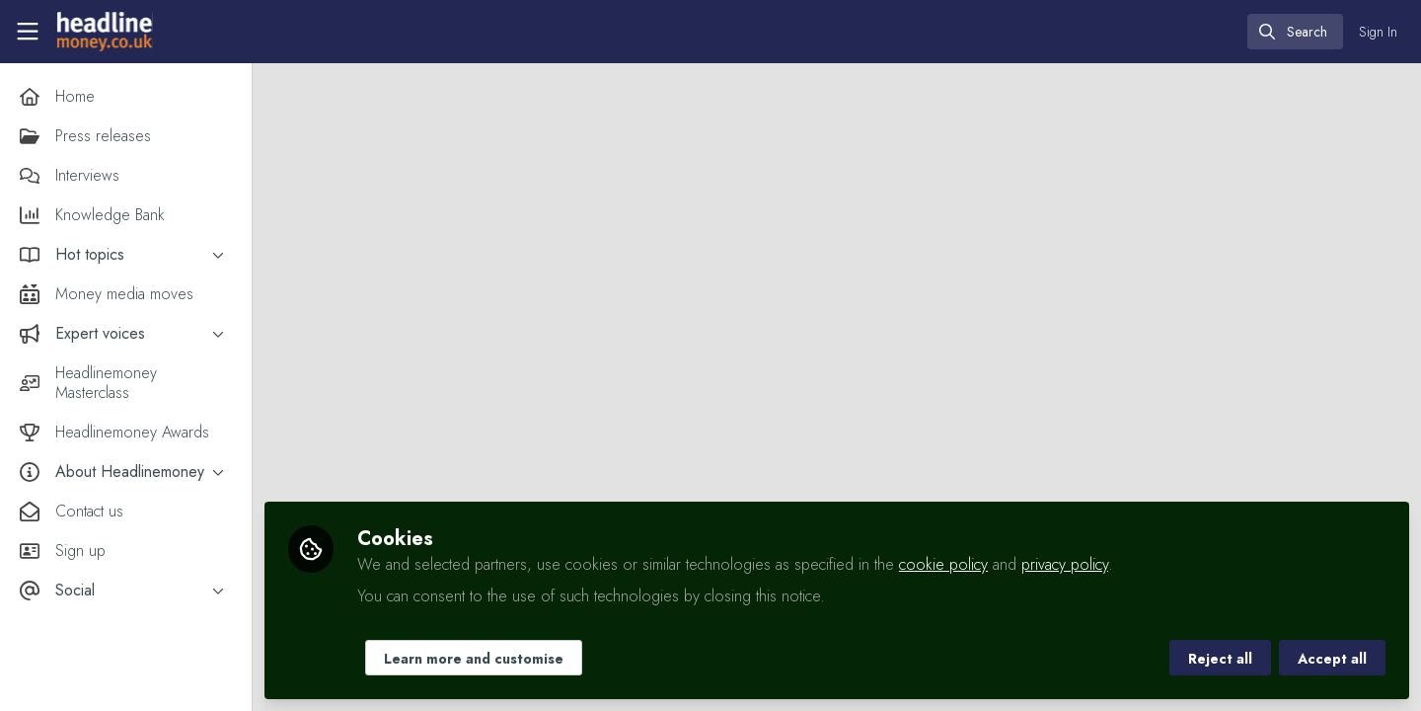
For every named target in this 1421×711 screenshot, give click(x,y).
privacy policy (1064, 564)
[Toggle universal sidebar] (27, 31)
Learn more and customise (473, 659)
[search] (1295, 31)
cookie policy (943, 564)
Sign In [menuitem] (1378, 31)
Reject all (1220, 659)
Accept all (1332, 659)
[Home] (104, 31)
